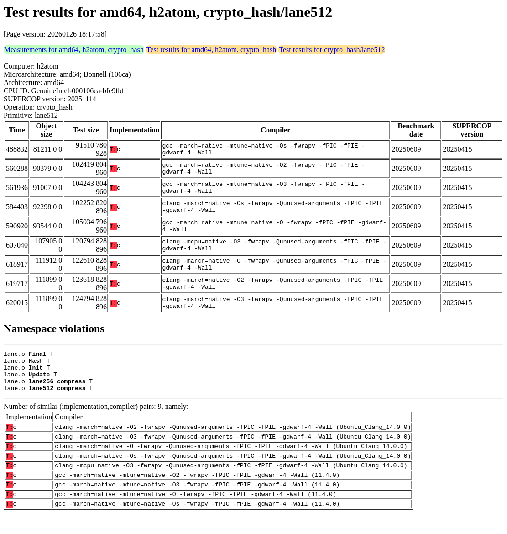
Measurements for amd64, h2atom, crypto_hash (74, 49)
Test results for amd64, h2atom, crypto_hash (211, 49)
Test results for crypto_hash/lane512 (332, 49)
